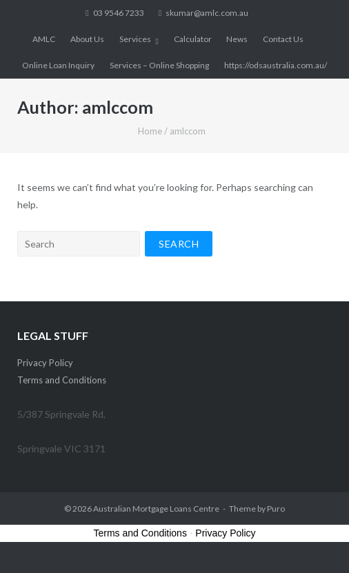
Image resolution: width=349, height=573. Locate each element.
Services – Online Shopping (159, 65)
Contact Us (283, 39)
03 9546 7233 (118, 13)
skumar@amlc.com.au (207, 13)
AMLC (43, 39)
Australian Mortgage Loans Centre (156, 508)
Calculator (193, 39)
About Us (87, 39)
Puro (276, 508)
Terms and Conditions (61, 379)
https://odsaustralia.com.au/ (275, 65)
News (237, 39)
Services (135, 39)
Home (150, 131)
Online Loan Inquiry (58, 65)
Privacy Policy (45, 362)
